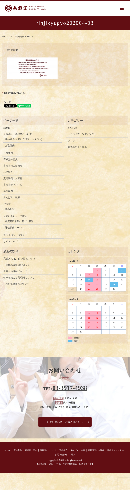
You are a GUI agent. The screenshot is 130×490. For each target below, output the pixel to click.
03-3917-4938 (69, 388)
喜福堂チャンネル (12, 184)
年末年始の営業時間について (18, 277)
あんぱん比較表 (11, 197)
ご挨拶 (6, 204)
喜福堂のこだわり (12, 165)
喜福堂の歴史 (10, 159)
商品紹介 (8, 172)
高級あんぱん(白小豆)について (19, 258)
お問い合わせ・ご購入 (15, 216)
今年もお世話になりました (17, 271)
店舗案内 (8, 153)
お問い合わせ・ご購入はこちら (65, 422)
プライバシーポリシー (15, 235)
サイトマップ (10, 241)
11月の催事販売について (16, 284)
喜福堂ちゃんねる (77, 147)
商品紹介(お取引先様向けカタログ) (23, 139)
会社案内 (8, 191)
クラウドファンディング (81, 134)
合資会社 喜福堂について (17, 134)
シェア (7, 102)
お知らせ (72, 128)
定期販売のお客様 (12, 178)
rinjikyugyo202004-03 (15, 93)
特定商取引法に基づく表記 (19, 221)
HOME (5, 36)
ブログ (71, 140)
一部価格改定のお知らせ (16, 265)
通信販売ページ (13, 227)
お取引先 (10, 145)
